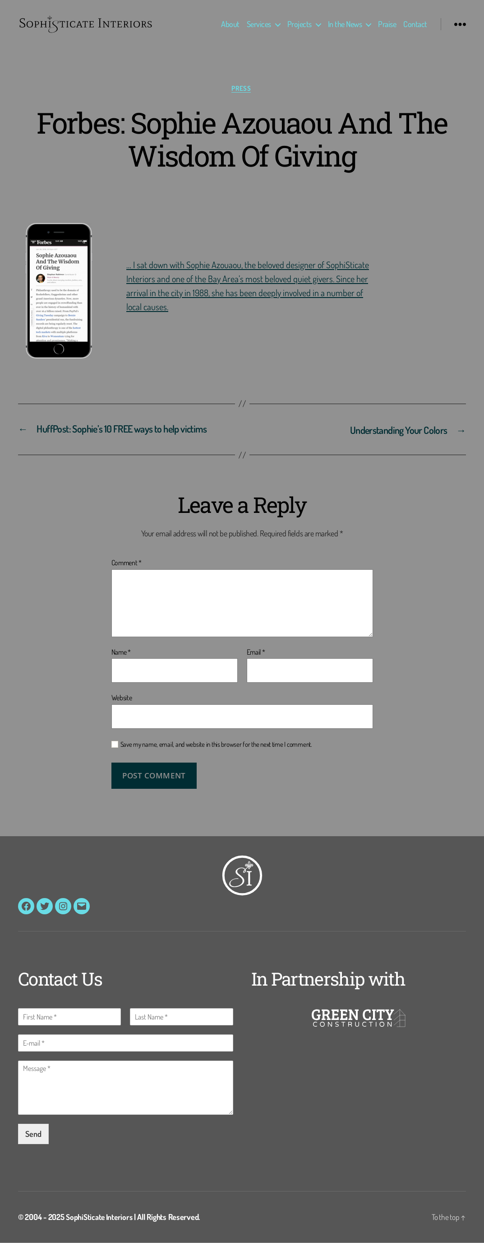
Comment (126, 563)
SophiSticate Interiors (100, 1217)
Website (121, 698)
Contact (415, 24)
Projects (299, 24)
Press (242, 88)
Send (33, 1134)
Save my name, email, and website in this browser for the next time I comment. (216, 745)
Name (121, 653)
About (230, 24)
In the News (345, 24)
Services (259, 24)
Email (256, 653)
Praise (387, 24)
